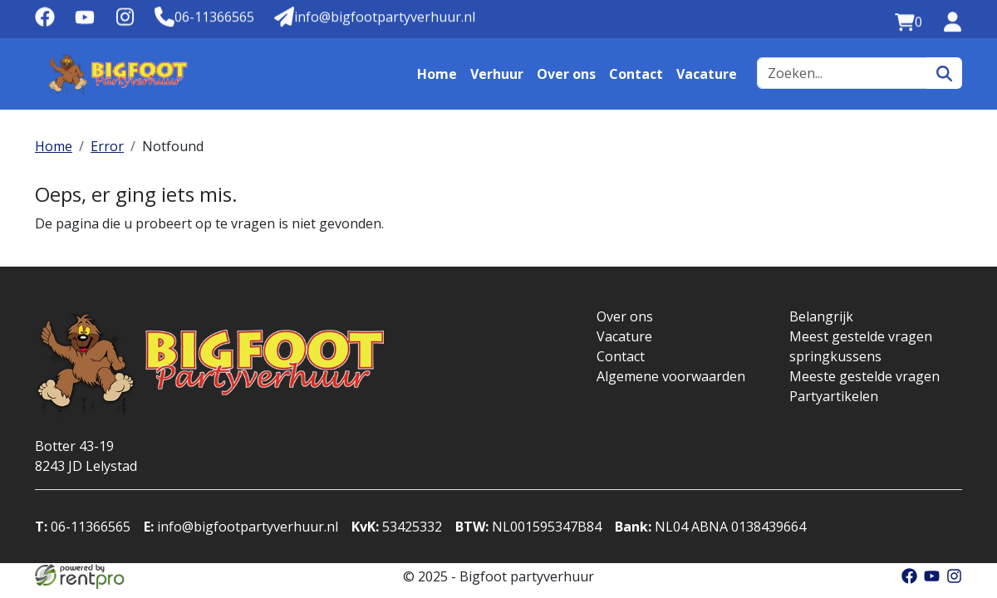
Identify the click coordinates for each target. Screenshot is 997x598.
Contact (636, 74)
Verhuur (496, 74)
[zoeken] (944, 73)
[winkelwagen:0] (908, 22)
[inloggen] (952, 22)
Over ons (566, 74)
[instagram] (125, 22)
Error (107, 146)
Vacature (706, 74)
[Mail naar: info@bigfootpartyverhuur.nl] (374, 17)
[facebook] (45, 22)
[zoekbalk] (842, 73)
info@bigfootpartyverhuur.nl (241, 526)
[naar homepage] (118, 74)
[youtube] (85, 22)
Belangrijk (821, 316)
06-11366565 (82, 526)
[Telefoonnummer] (204, 17)
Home (437, 74)
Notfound (173, 146)
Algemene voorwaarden (671, 376)
